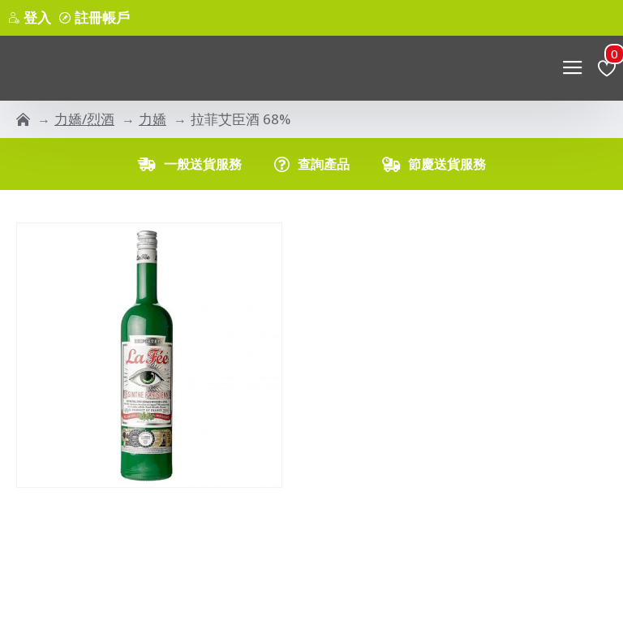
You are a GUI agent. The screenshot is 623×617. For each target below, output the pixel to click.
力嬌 (152, 119)
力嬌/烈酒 (84, 119)
